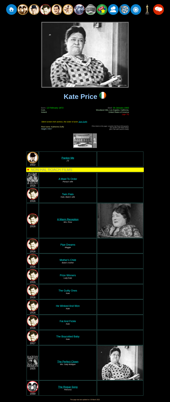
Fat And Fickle (68, 322)
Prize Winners (68, 276)
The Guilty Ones (68, 291)
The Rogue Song (68, 387)
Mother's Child (68, 261)
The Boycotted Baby (67, 337)
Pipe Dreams (67, 245)
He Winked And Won (68, 307)
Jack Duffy (82, 122)
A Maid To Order (68, 180)
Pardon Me (68, 158)
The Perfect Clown (67, 361)
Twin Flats (68, 195)
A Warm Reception (67, 219)
